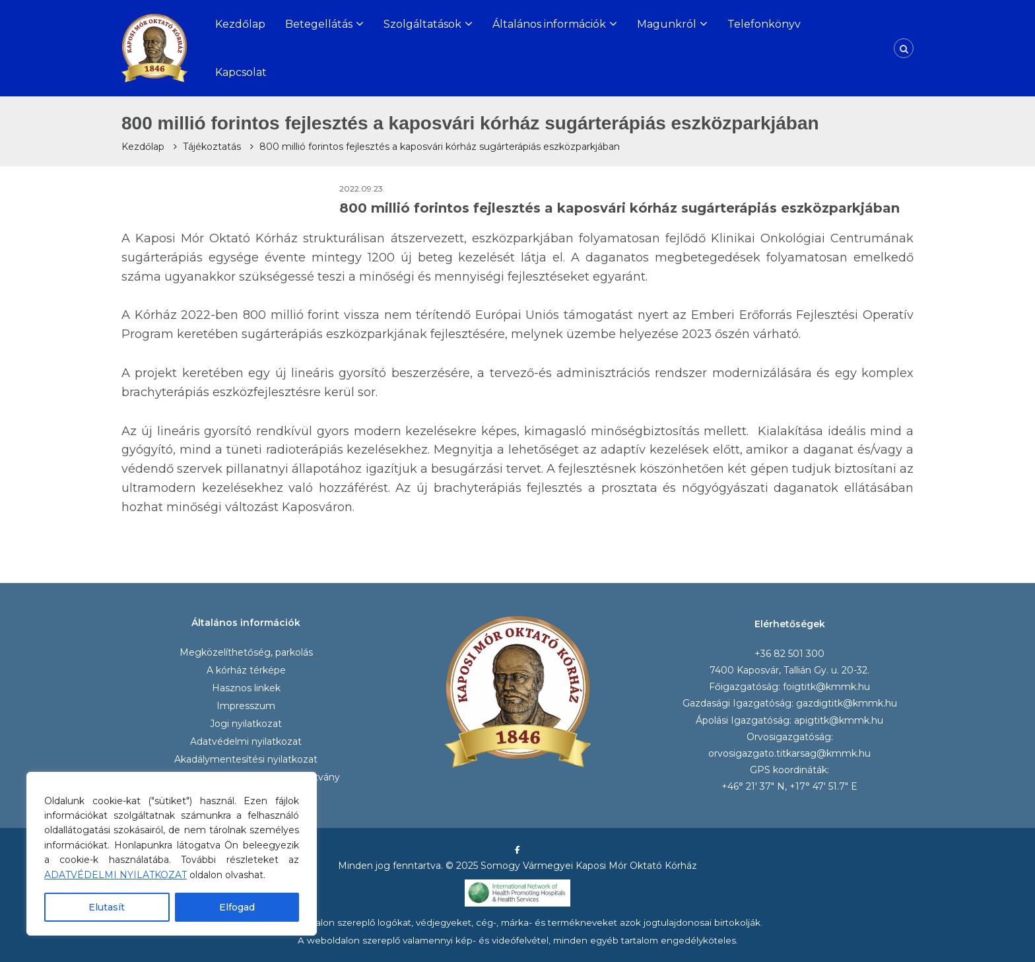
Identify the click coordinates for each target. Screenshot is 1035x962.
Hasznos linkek (246, 688)
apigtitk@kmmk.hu (838, 720)
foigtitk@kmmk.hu (826, 687)
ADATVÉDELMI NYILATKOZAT (115, 875)
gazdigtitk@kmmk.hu (846, 703)
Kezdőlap (240, 24)
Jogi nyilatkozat (246, 724)
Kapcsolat (241, 72)
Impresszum (246, 706)
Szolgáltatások (422, 24)
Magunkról (666, 24)
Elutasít (106, 907)
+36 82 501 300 (789, 654)
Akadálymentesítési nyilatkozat (245, 759)
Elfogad (237, 907)
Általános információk (549, 24)
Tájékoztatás (212, 147)
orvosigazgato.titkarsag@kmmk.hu (789, 753)
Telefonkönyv (764, 24)
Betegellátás (318, 24)
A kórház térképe (246, 670)
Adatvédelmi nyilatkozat (246, 741)
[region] (171, 854)
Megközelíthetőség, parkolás (246, 652)
